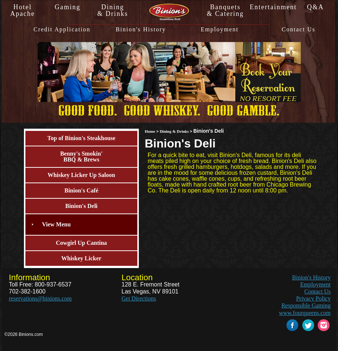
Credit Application (62, 29)
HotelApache (22, 10)
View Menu (56, 224)
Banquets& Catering (225, 10)
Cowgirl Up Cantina (81, 243)
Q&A (315, 7)
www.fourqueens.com (305, 313)
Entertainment (270, 7)
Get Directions (139, 298)
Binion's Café (81, 190)
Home (150, 131)
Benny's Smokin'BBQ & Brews (81, 156)
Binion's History (141, 29)
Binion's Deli (81, 206)
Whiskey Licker (81, 258)
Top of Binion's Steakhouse (81, 138)
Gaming (68, 7)
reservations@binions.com (40, 298)
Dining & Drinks (174, 131)
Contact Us (299, 29)
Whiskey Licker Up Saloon (81, 175)
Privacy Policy (313, 298)
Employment (220, 29)
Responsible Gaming (306, 305)
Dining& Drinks (112, 10)
